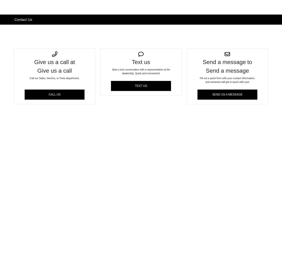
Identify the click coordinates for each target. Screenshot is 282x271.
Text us (141, 85)
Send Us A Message (227, 94)
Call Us (55, 94)
